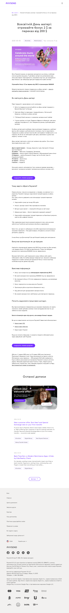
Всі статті (16, 13)
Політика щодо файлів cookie (16, 521)
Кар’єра (9, 512)
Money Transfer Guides (21, 442)
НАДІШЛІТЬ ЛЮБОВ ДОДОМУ (23, 178)
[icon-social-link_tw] (28, 552)
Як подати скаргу (12, 531)
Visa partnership (12, 517)
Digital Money (28, 438)
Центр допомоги (12, 502)
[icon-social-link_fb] (8, 552)
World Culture (38, 40)
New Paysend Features (42, 438)
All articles (27, 40)
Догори (34, 479)
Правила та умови (12, 526)
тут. (15, 564)
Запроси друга (11, 507)
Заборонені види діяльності (15, 535)
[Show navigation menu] (62, 3)
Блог (8, 493)
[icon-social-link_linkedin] (23, 552)
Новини (9, 498)
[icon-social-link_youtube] (18, 552)
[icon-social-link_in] (13, 552)
